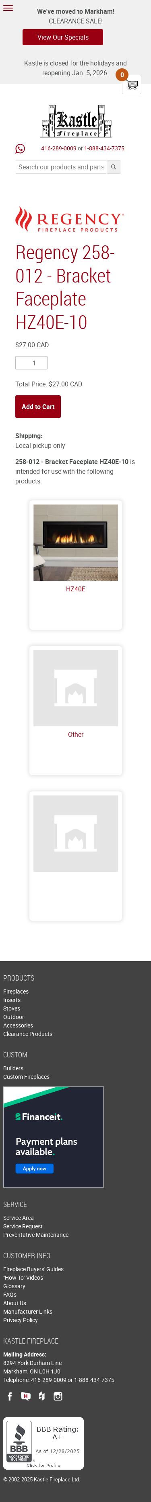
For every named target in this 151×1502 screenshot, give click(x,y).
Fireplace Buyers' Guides (33, 1269)
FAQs (10, 1294)
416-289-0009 (59, 148)
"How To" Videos (23, 1277)
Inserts (12, 1000)
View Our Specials (63, 37)
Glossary (14, 1286)
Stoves (11, 1008)
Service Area (18, 1217)
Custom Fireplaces (26, 1076)
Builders (13, 1068)
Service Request (23, 1226)
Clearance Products (27, 1034)
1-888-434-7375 (104, 148)
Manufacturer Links (27, 1311)
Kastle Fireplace (76, 121)
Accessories (18, 1025)
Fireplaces (16, 991)
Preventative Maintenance (35, 1234)
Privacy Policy (20, 1320)
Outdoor (13, 1017)
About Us (14, 1303)
